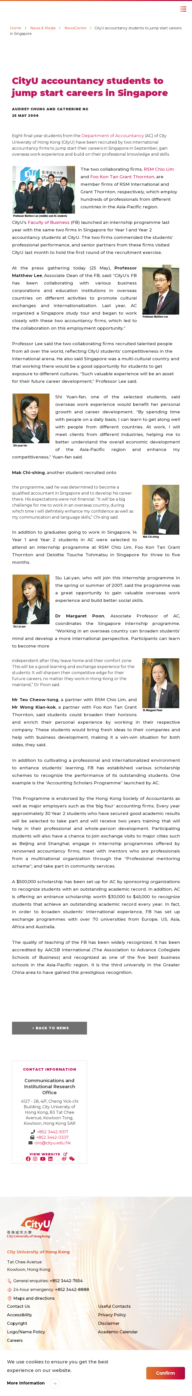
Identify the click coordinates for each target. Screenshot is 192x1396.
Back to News (52, 1028)
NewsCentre (75, 28)
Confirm (165, 1373)
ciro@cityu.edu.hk (52, 1143)
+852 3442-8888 (72, 1289)
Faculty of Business (49, 222)
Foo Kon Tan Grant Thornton (122, 176)
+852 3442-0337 (52, 1137)
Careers (15, 1340)
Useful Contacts (114, 1306)
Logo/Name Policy (26, 1332)
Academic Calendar (118, 1332)
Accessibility (19, 1315)
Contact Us (18, 1306)
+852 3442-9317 (52, 1132)
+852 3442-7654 (66, 1280)
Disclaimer (109, 1323)
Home (15, 28)
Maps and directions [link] (34, 1298)
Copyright (17, 1323)
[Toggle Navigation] (183, 9)
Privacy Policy (112, 1315)
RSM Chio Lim (159, 169)
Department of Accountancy (113, 135)
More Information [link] (26, 1383)
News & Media (43, 28)
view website (50, 1154)
